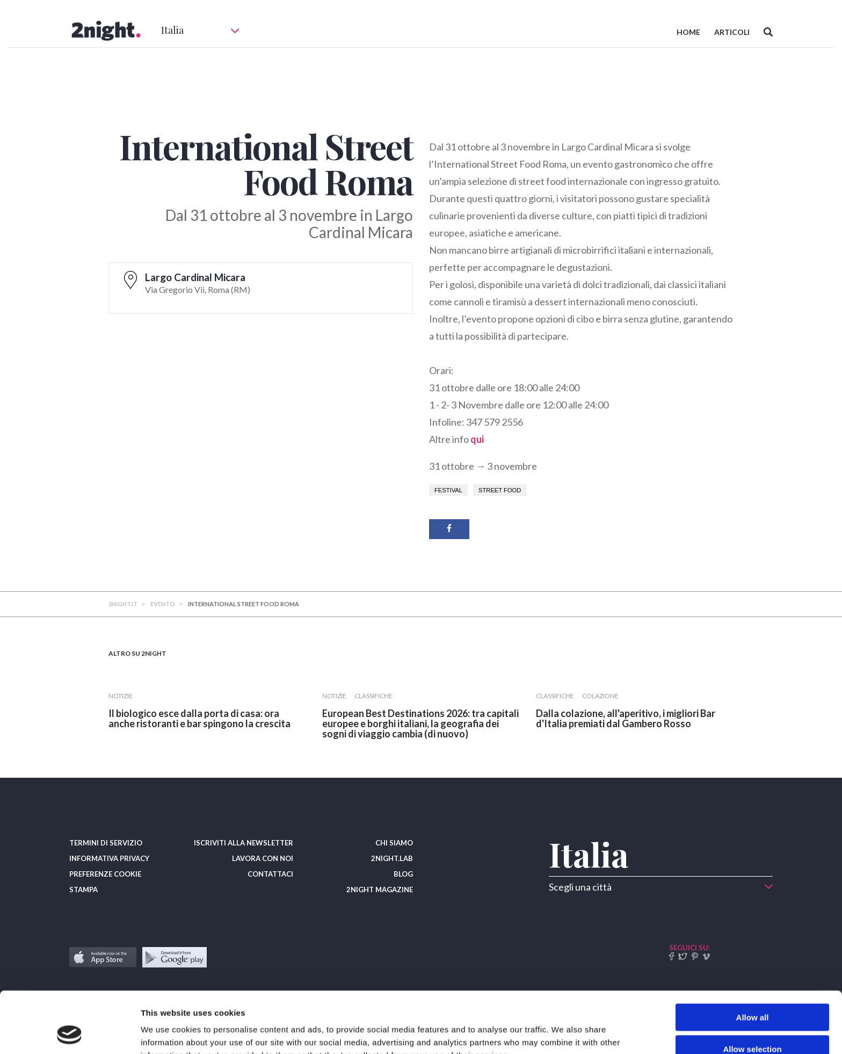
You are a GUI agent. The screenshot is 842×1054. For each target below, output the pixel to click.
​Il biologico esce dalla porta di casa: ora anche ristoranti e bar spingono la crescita (199, 718)
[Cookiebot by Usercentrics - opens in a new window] (70, 1033)
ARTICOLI (732, 32)
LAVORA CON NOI (262, 858)
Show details (564, 1032)
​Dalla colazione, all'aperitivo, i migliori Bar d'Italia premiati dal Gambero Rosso (625, 718)
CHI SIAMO (394, 842)
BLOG (403, 874)
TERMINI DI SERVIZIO (105, 842)
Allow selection (752, 991)
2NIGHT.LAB (392, 858)
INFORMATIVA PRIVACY (109, 858)
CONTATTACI (270, 874)
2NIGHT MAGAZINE (379, 889)
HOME (688, 32)
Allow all (752, 959)
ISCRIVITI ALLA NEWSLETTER (243, 842)
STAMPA (83, 889)
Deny (753, 1022)
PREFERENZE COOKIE (105, 874)
